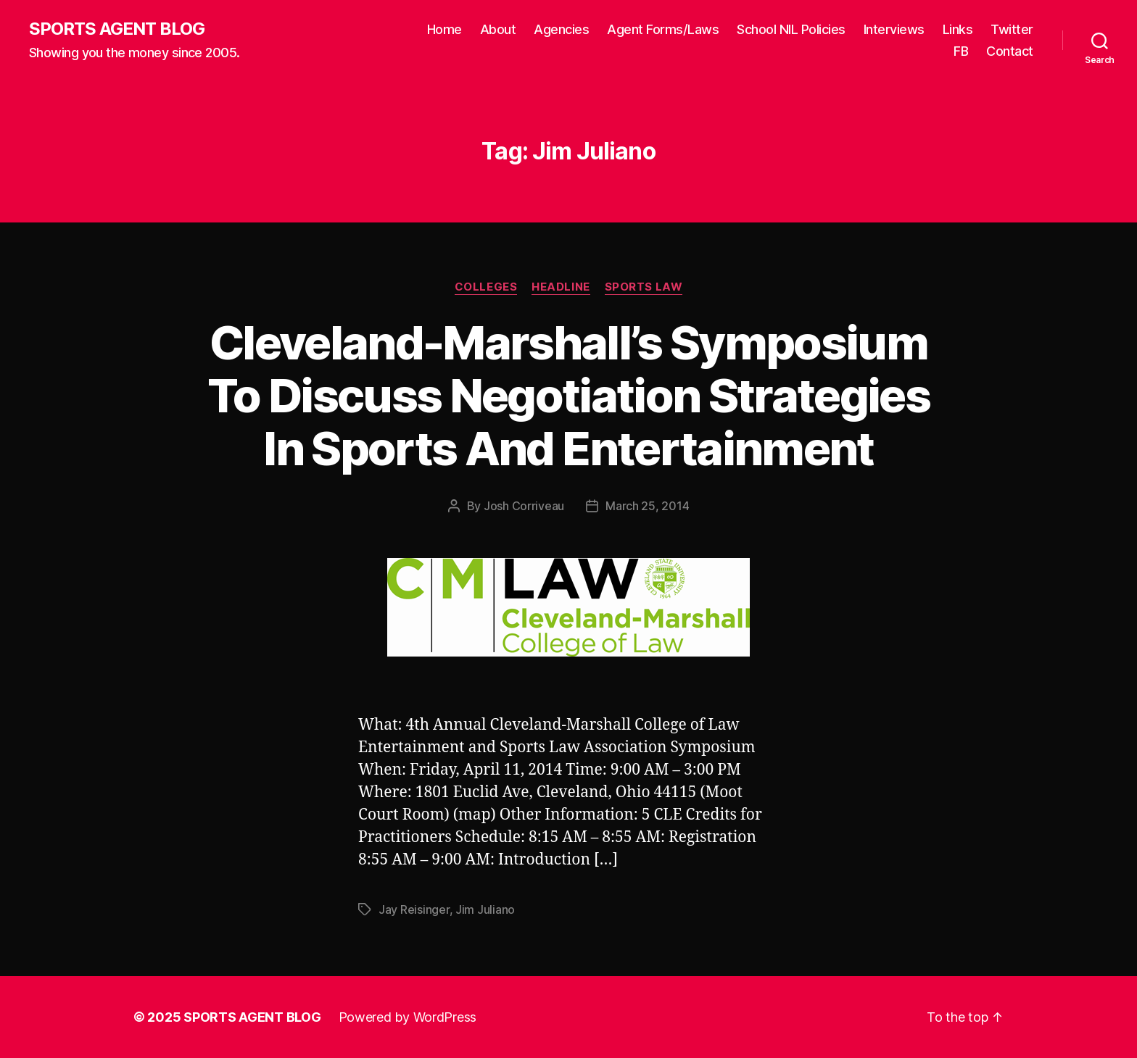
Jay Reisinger (414, 909)
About (498, 29)
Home (444, 29)
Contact (1009, 51)
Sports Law (644, 286)
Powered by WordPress (408, 1017)
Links (958, 29)
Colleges (486, 286)
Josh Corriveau (524, 506)
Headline (561, 286)
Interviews (894, 29)
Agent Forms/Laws (663, 29)
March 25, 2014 (647, 506)
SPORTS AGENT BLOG (116, 29)
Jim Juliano (485, 909)
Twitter (1012, 29)
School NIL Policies (791, 29)
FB (961, 51)
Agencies (561, 29)
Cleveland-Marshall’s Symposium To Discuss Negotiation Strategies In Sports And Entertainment (568, 395)
